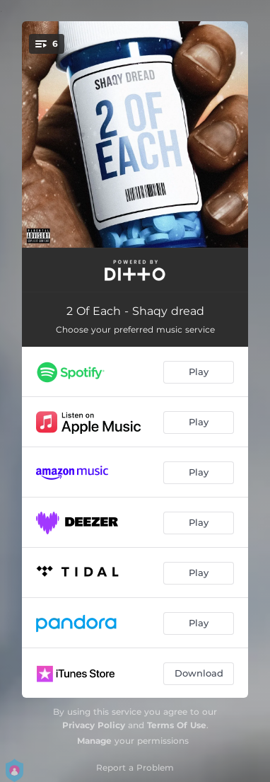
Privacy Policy (93, 725)
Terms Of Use (176, 725)
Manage (94, 740)
